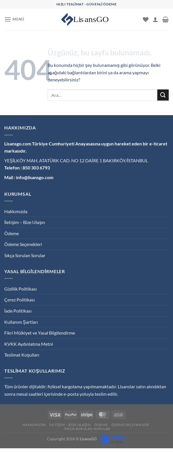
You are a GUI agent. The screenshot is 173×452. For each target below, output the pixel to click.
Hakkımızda (15, 211)
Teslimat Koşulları (21, 354)
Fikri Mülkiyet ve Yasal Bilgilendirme (39, 332)
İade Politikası (18, 310)
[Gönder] (163, 95)
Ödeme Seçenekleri (23, 244)
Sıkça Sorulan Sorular (24, 255)
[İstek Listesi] (145, 19)
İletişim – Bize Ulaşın (24, 222)
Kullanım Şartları (21, 322)
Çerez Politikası (19, 299)
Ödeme (11, 233)
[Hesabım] (155, 19)
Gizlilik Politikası (20, 288)
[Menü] (14, 19)
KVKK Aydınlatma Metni (28, 344)
